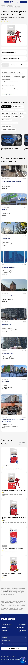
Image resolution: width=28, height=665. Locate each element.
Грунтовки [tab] (14, 113)
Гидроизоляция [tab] (6, 116)
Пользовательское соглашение (8, 656)
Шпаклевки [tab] (5, 113)
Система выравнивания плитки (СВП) (10, 6)
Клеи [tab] (3, 110)
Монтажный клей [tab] (6, 126)
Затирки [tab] (15, 116)
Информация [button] (14, 641)
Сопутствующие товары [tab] (8, 129)
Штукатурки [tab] (19, 110)
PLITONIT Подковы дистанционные (12, 548)
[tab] (5, 65)
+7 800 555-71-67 (7, 624)
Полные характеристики (7, 94)
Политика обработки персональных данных (11, 659)
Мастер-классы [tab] (6, 106)
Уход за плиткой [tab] (6, 119)
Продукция (9, 5)
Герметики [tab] (23, 113)
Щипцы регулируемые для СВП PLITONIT (14, 490)
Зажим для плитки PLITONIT (10, 465)
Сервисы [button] (14, 637)
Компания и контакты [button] (14, 644)
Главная (3, 5)
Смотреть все (22, 443)
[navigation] (2, 2)
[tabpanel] (14, 83)
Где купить (23, 1)
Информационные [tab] (18, 106)
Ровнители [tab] (10, 110)
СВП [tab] (21, 116)
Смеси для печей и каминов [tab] (9, 123)
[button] (11, 142)
